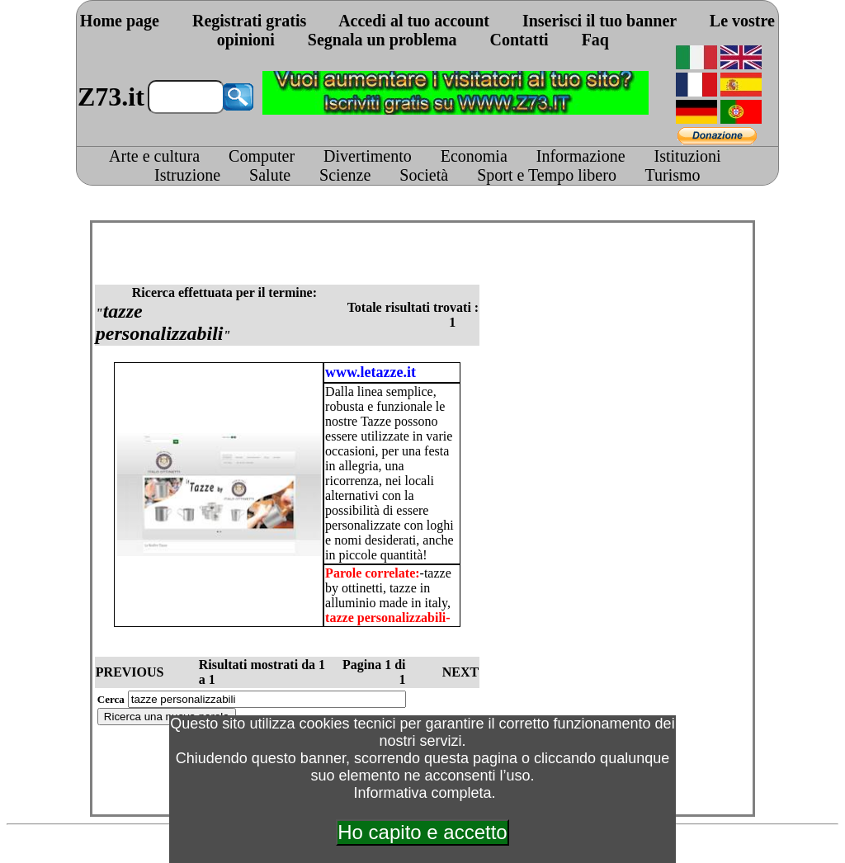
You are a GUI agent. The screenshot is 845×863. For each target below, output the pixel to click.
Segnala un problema (382, 40)
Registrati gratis (249, 21)
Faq (595, 40)
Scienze (345, 175)
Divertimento (367, 156)
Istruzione (187, 175)
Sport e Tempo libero (546, 175)
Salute (269, 175)
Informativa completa (422, 793)
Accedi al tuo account (413, 21)
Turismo (673, 175)
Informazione (580, 156)
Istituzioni (687, 156)
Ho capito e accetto (422, 832)
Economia (474, 156)
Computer (262, 156)
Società (423, 175)
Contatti (519, 40)
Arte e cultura (154, 156)
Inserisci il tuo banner (599, 21)
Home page (119, 21)
